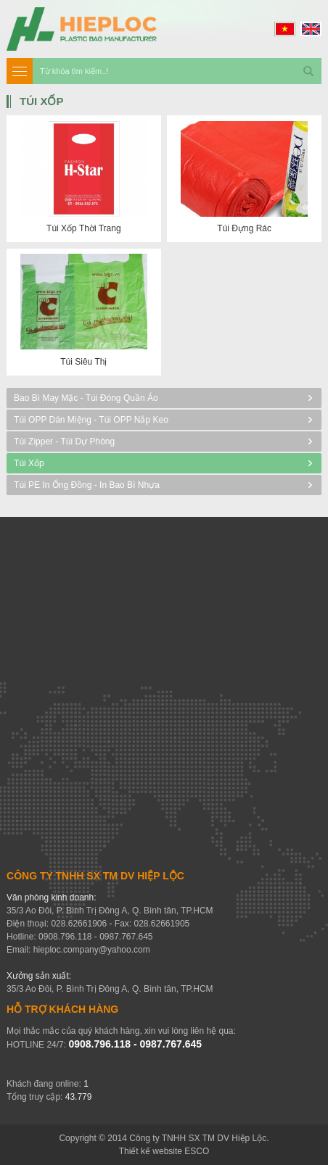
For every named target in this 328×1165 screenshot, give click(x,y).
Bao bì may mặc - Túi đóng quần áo (86, 398)
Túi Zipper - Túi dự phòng (64, 441)
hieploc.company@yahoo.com (91, 950)
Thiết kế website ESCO (164, 1151)
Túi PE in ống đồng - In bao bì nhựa (87, 485)
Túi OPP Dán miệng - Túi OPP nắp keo (91, 420)
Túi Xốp (29, 463)
